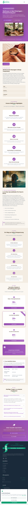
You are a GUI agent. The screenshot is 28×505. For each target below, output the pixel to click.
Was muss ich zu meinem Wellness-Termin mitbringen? (11, 399)
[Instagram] (6, 462)
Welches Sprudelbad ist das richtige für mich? (12, 409)
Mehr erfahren (17, 20)
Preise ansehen (14, 311)
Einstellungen (14, 497)
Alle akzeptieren (14, 502)
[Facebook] (3, 462)
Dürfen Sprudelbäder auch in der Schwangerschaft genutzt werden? (13, 413)
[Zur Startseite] (6, 2)
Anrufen (14, 440)
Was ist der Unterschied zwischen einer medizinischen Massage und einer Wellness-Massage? (13, 417)
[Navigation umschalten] (24, 2)
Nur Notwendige (14, 500)
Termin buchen (7, 20)
